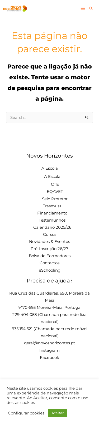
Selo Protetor (55, 199)
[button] (91, 8)
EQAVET (55, 191)
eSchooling (49, 270)
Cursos (49, 234)
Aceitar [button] (57, 413)
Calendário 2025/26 (52, 227)
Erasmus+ (52, 206)
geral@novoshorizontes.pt (49, 343)
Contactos (49, 263)
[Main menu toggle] (82, 8)
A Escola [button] (49, 168)
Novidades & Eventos (49, 241)
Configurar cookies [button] (26, 413)
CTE (55, 184)
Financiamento (52, 213)
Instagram (49, 350)
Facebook (49, 357)
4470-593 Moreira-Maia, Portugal (49, 307)
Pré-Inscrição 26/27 (49, 248)
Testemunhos (52, 220)
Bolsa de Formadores (49, 255)
